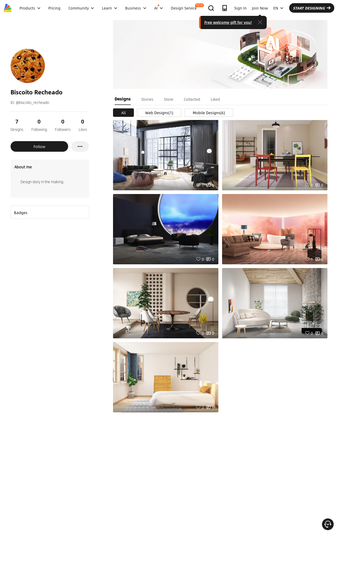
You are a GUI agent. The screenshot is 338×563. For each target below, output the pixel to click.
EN (278, 8)
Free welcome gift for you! (228, 22)
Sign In (240, 8)
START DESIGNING (312, 8)
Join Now (260, 8)
